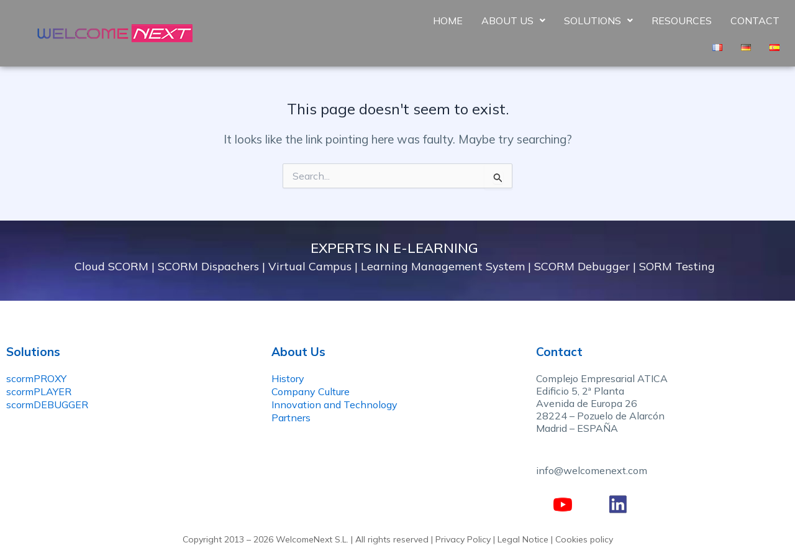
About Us (513, 20)
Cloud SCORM (111, 266)
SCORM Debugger (582, 266)
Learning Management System (443, 266)
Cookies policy (584, 539)
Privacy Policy (463, 539)
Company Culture (310, 391)
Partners (291, 417)
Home (448, 20)
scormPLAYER (38, 391)
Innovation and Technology (334, 404)
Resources (682, 20)
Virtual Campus (310, 266)
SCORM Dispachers (208, 266)
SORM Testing (677, 266)
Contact (754, 20)
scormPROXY (36, 378)
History (287, 378)
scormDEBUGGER (47, 404)
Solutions (598, 20)
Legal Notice (522, 539)
